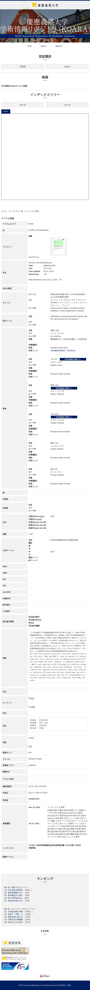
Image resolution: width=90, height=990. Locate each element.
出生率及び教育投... (16, 890)
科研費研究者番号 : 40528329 (63, 351)
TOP (29, 46)
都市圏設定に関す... (16, 895)
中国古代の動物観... (16, 919)
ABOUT (58, 46)
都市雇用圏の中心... (16, 893)
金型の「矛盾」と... (16, 914)
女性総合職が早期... (16, 911)
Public (5, 111)
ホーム (4, 211)
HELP (43, 46)
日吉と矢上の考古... (16, 922)
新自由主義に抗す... (16, 901)
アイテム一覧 (17, 211)
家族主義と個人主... (16, 917)
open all (23, 105)
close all (67, 105)
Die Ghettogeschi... (16, 898)
